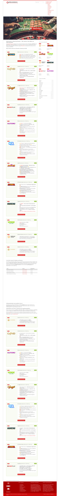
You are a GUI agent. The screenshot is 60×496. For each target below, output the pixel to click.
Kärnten (15, 480)
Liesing (46, 93)
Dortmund (49, 7)
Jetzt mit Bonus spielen (21, 80)
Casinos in (7, 480)
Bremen (49, 5)
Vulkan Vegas (22, 87)
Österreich (23, 45)
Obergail (46, 91)
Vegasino (21, 203)
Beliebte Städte (48, 2)
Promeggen (46, 90)
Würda (46, 80)
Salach (46, 89)
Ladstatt (46, 86)
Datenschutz (48, 494)
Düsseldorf (49, 6)
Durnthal (46, 85)
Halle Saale (49, 11)
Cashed (21, 68)
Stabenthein (46, 83)
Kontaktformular (15, 314)
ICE (21, 143)
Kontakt (45, 494)
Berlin (49, 4)
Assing (46, 94)
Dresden (49, 8)
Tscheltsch (46, 84)
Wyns (20, 54)
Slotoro (22, 123)
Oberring (26, 52)
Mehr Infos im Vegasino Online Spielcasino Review (27, 211)
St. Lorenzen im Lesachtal (46, 95)
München (49, 13)
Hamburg (49, 12)
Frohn (46, 98)
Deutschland (48, 3)
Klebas (46, 81)
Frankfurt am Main (51, 10)
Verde (21, 222)
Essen (49, 9)
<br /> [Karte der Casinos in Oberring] (22, 288)
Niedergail (46, 97)
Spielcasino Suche (49, 1)
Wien (10, 313)
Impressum (52, 494)
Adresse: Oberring (24, 269)
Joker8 (22, 165)
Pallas (46, 88)
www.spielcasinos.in (10, 43)
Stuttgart (49, 14)
